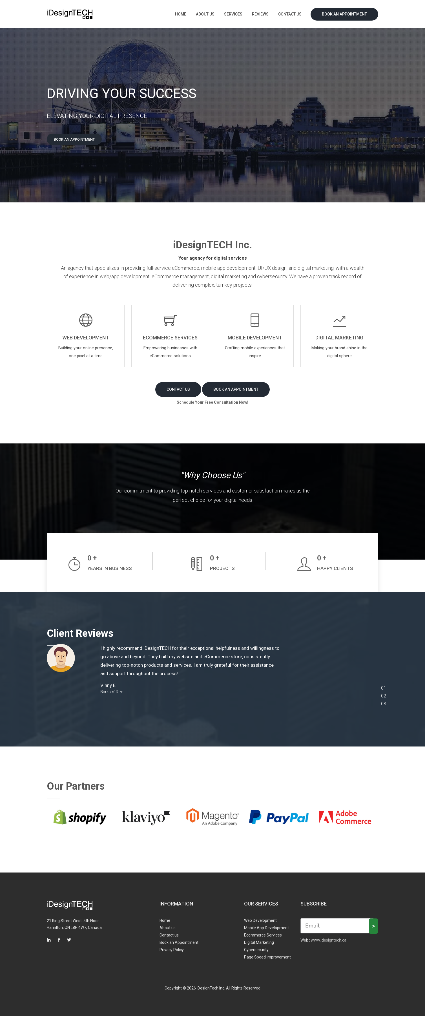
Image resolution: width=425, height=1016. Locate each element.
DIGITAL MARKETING (339, 339)
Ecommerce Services (263, 932)
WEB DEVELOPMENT (85, 339)
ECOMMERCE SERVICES (170, 339)
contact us (178, 387)
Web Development (260, 918)
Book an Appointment (344, 14)
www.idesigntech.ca (328, 937)
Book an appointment (80, 140)
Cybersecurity (256, 947)
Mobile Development (255, 339)
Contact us (290, 14)
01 (382, 684)
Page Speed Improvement (267, 954)
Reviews (260, 14)
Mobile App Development (266, 925)
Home (180, 14)
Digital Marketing (259, 940)
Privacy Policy (172, 947)
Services (233, 14)
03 (382, 700)
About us (205, 14)
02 (382, 692)
